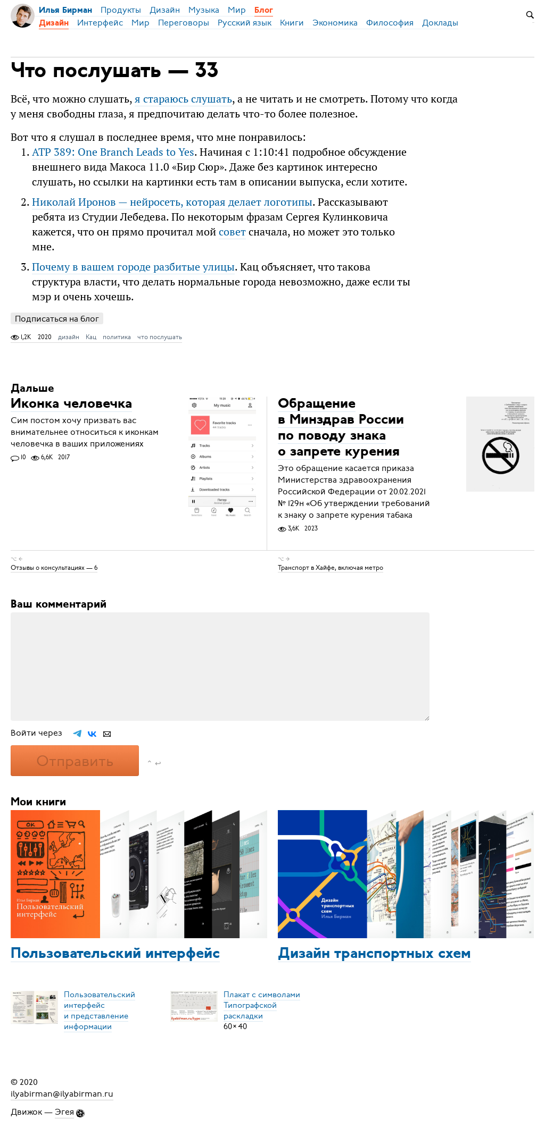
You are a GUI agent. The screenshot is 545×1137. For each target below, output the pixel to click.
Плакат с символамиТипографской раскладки (262, 1005)
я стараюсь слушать (183, 98)
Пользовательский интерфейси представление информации (99, 1010)
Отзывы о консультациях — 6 (54, 567)
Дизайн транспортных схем (374, 954)
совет (232, 231)
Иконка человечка (71, 404)
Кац (91, 337)
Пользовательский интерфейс (115, 954)
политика (117, 337)
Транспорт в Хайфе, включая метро (330, 567)
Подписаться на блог (57, 318)
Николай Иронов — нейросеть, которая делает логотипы (172, 202)
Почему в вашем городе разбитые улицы (133, 266)
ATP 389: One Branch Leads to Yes (113, 152)
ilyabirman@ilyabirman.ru (62, 1094)
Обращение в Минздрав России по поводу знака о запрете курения (341, 428)
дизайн (68, 337)
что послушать (159, 337)
